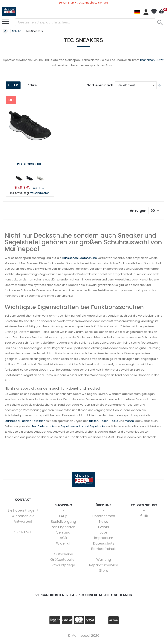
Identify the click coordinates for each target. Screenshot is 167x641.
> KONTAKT (23, 532)
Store (103, 570)
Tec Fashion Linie (43, 426)
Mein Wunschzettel (154, 11)
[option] (19, 178)
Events (103, 527)
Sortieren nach (100, 85)
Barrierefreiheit (103, 548)
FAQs (63, 516)
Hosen (104, 421)
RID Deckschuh (29, 164)
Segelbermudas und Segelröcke (83, 426)
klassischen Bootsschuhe (79, 258)
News (103, 521)
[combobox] (85, 22)
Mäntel (129, 421)
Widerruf (63, 543)
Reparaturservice (103, 565)
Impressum (103, 537)
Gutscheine (63, 554)
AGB (63, 537)
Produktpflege (63, 565)
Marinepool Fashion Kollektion (25, 421)
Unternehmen (103, 516)
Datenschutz (103, 543)
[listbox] (30, 179)
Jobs (103, 532)
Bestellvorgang (63, 521)
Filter (13, 85)
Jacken (93, 421)
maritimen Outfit (152, 60)
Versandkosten (40, 193)
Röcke (114, 421)
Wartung (103, 559)
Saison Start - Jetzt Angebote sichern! (83, 2)
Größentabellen (63, 559)
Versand (63, 532)
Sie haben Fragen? (22, 510)
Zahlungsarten (63, 527)
